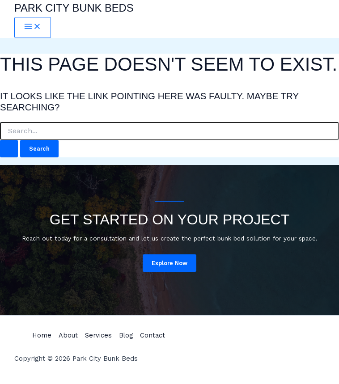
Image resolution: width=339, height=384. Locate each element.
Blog (126, 335)
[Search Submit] (9, 148)
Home (41, 335)
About (68, 335)
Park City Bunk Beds (74, 8)
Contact (152, 335)
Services (98, 335)
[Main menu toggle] (32, 27)
